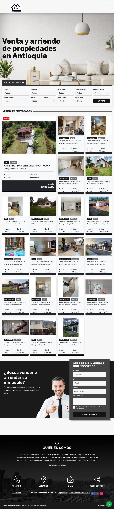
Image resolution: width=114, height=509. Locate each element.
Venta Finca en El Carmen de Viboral (99, 221)
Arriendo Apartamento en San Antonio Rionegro (15, 262)
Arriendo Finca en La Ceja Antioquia (71, 262)
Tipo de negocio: (9, 97)
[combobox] (17, 93)
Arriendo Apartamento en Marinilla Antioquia (99, 141)
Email (75, 379)
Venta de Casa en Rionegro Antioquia (43, 342)
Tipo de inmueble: (80, 89)
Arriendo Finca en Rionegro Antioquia (27, 165)
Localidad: (34, 89)
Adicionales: (78, 396)
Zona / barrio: (62, 89)
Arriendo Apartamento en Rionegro (71, 221)
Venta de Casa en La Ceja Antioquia (15, 221)
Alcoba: (33, 97)
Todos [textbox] (7, 93)
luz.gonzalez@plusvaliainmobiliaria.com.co (74, 493)
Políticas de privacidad (57, 465)
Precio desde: (62, 97)
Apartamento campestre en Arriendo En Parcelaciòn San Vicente (71, 342)
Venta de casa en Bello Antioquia (99, 181)
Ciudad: (6, 89)
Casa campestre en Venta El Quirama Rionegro (15, 302)
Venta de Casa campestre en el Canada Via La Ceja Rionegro (43, 221)
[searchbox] (16, 101)
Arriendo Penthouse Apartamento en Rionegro (15, 342)
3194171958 (16, 493)
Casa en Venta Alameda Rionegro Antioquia (43, 262)
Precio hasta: (79, 97)
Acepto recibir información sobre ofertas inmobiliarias (88, 407)
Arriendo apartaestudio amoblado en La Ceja (71, 302)
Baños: (46, 97)
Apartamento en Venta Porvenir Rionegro (71, 141)
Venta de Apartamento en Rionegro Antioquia (43, 302)
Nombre (76, 370)
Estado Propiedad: (98, 89)
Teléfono (77, 387)
